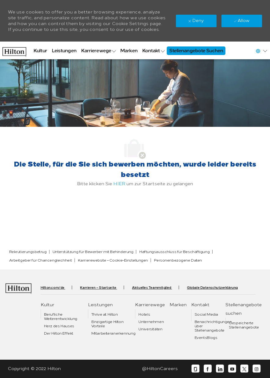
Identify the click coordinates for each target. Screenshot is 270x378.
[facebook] (208, 368)
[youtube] (232, 368)
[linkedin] (220, 368)
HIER (119, 183)
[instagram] (256, 368)
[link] (14, 50)
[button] (261, 50)
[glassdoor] (195, 368)
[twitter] (244, 368)
